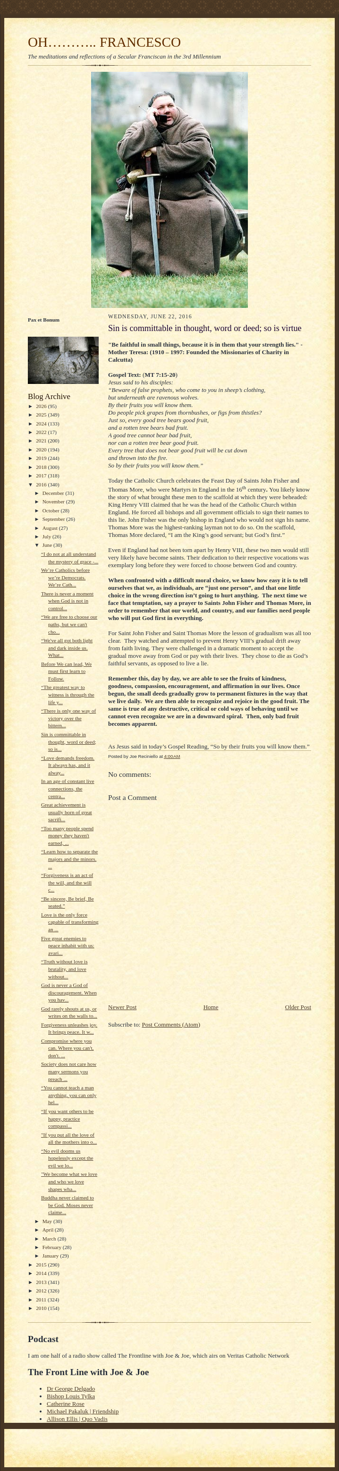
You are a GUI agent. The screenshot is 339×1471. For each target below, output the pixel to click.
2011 (42, 1299)
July (47, 536)
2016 (42, 484)
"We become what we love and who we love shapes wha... (69, 1181)
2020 (42, 449)
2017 (42, 475)
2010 (42, 1308)
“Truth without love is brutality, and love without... (64, 969)
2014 (42, 1273)
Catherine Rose (66, 1403)
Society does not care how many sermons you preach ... (68, 1071)
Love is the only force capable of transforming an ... (70, 922)
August (50, 528)
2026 (42, 406)
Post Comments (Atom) (171, 1024)
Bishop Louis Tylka (71, 1396)
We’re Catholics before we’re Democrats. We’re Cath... (65, 577)
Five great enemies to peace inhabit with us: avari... (67, 945)
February (52, 1247)
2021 (42, 440)
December (54, 493)
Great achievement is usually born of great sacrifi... (66, 812)
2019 (42, 458)
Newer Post (122, 1007)
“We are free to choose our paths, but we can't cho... (69, 624)
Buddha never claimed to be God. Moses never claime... (67, 1205)
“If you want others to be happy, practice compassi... (67, 1118)
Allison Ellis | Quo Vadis (77, 1418)
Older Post (298, 1007)
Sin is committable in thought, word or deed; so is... (68, 741)
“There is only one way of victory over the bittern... (68, 718)
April (48, 1230)
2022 (42, 432)
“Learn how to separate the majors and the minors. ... (69, 859)
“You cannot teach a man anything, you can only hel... (68, 1095)
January (51, 1255)
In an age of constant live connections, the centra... (67, 788)
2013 (42, 1282)
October (51, 510)
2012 (42, 1290)
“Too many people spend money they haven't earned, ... (67, 835)
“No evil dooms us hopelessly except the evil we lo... (67, 1158)
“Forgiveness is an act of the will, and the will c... (67, 882)
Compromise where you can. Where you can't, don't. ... (67, 1048)
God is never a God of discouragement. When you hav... (69, 992)
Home (211, 1007)
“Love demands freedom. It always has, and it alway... (67, 765)
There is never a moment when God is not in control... (67, 601)
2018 (42, 467)
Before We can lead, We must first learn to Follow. (66, 671)
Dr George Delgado (71, 1388)
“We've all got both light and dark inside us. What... (67, 648)
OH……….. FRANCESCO (104, 42)
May (47, 1221)
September (54, 519)
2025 (42, 414)
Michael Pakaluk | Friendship (83, 1411)
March (50, 1238)
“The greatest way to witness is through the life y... (67, 694)
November (54, 501)
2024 (42, 423)
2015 (42, 1264)
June (47, 545)
